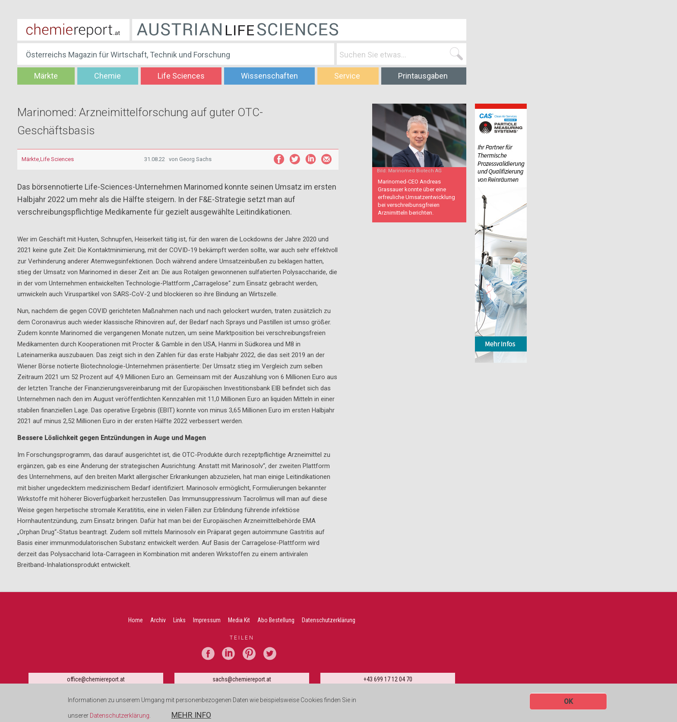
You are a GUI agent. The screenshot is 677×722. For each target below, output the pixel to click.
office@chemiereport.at (96, 679)
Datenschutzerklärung (119, 716)
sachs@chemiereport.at (241, 679)
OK (568, 702)
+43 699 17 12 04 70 (388, 679)
